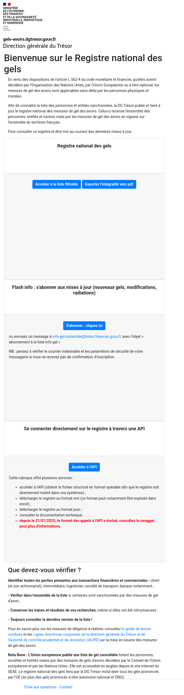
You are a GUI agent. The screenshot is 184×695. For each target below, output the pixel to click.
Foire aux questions (40, 687)
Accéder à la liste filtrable (56, 184)
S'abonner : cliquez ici (84, 325)
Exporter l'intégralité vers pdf (109, 184)
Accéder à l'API (84, 467)
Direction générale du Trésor (37, 46)
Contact (65, 687)
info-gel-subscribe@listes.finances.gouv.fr (87, 336)
